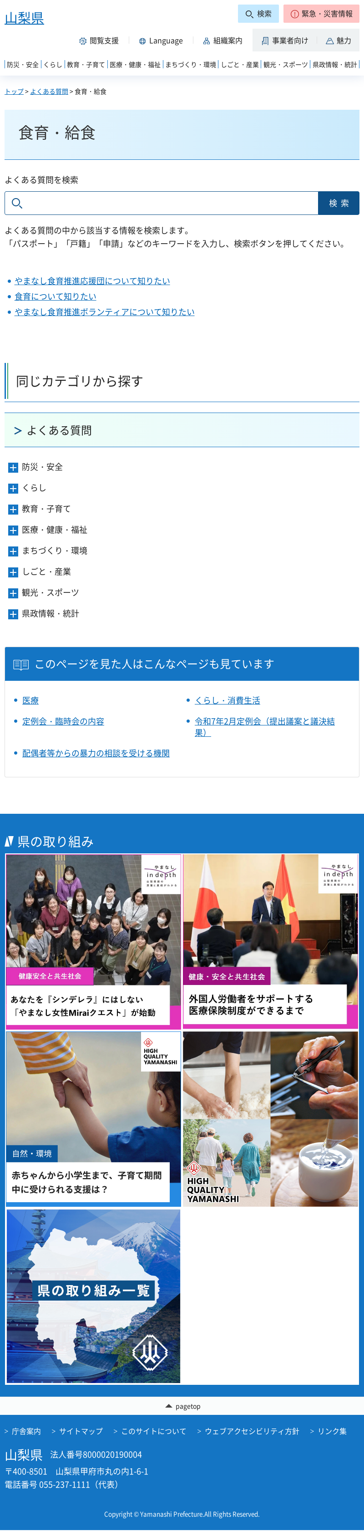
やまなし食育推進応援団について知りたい (92, 281)
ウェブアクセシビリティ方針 (252, 1431)
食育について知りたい (55, 296)
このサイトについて (154, 1431)
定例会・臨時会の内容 (63, 721)
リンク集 (332, 1431)
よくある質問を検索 (41, 180)
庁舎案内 (26, 1431)
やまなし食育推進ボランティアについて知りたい (105, 312)
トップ (14, 91)
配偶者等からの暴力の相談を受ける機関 (96, 753)
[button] (321, 14)
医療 (30, 700)
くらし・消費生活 (227, 700)
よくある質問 (49, 91)
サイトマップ (81, 1431)
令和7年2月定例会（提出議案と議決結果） (265, 726)
